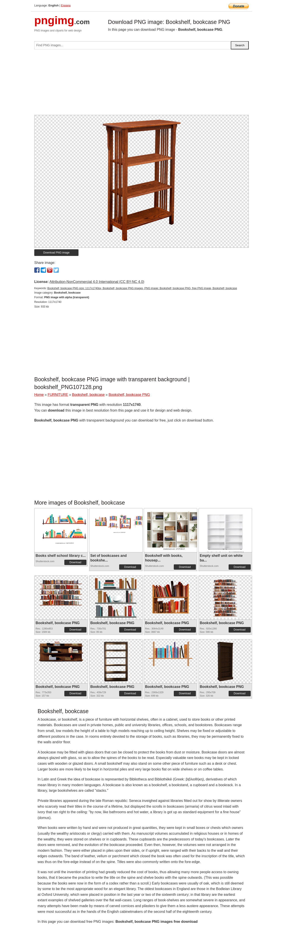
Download (75, 562)
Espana (66, 5)
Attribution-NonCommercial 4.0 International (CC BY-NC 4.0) (96, 282)
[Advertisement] (141, 84)
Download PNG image (56, 252)
